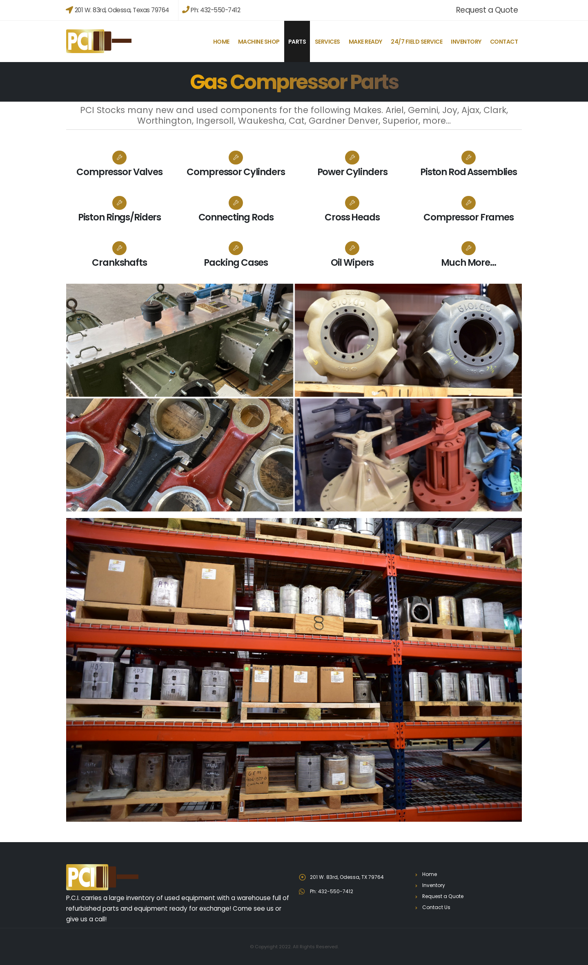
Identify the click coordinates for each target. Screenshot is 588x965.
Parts (297, 42)
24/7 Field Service (416, 42)
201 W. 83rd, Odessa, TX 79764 (349, 877)
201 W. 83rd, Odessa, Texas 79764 (117, 10)
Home (221, 42)
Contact (504, 42)
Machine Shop (259, 42)
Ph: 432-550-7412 (211, 10)
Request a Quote (487, 10)
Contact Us (436, 907)
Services (327, 42)
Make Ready (365, 42)
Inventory (466, 42)
